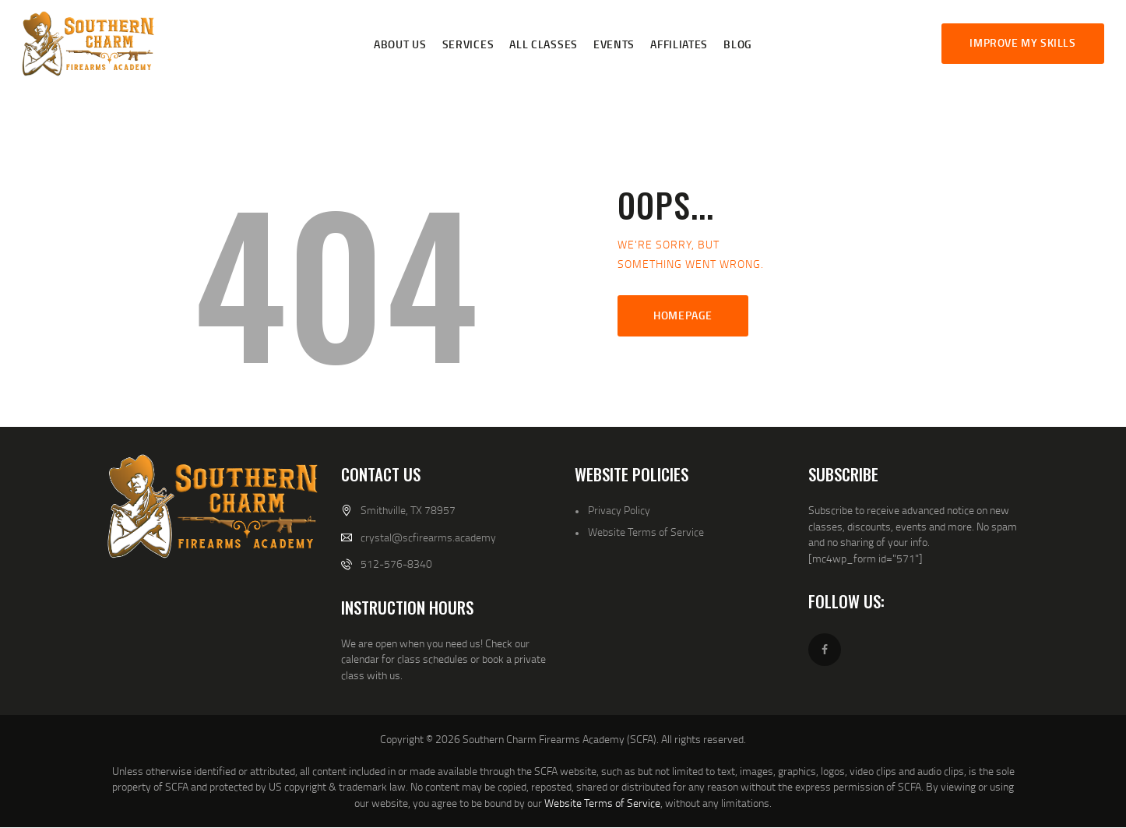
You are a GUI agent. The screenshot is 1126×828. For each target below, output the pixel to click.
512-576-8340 (396, 563)
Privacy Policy (619, 509)
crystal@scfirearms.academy (428, 537)
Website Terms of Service (646, 531)
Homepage (683, 315)
